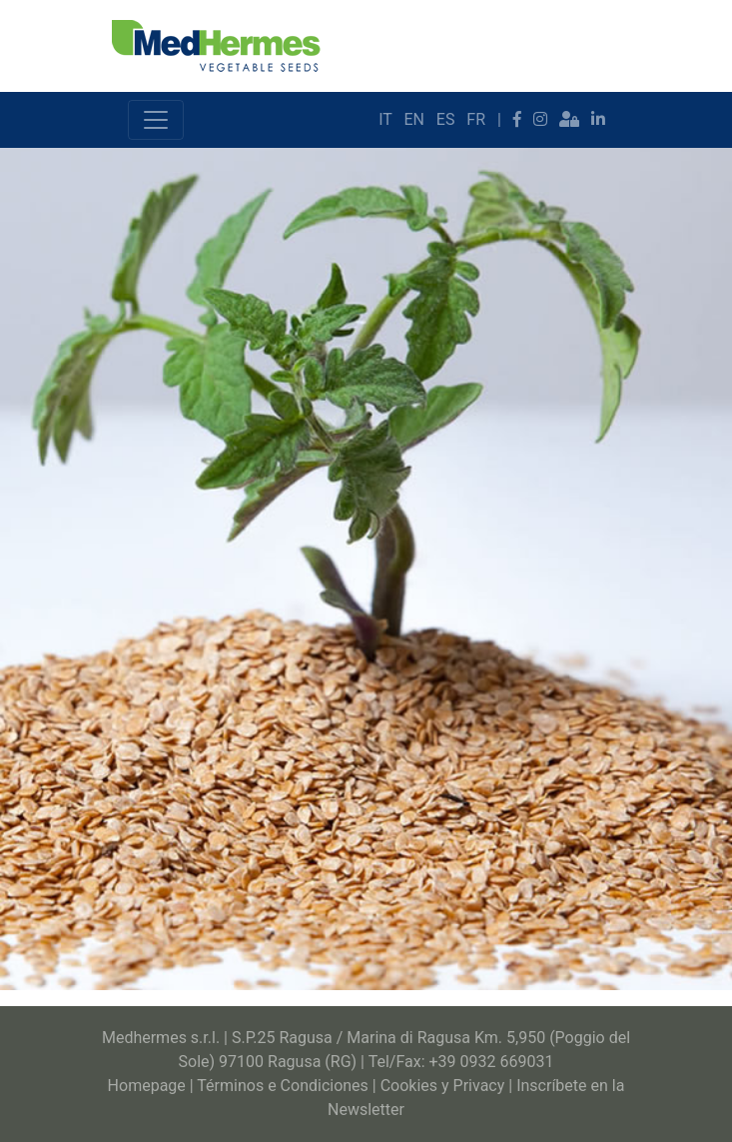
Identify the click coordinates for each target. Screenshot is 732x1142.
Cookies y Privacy (442, 1085)
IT (384, 119)
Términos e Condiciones (282, 1085)
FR (475, 119)
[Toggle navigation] (156, 120)
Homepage (147, 1085)
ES (445, 119)
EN (413, 119)
